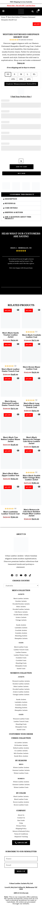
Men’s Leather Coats (21, 647)
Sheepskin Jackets (21, 638)
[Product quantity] (21, 161)
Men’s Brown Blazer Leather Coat (31, 368)
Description (11, 199)
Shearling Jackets (21, 636)
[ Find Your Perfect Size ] (21, 97)
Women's (21, 778)
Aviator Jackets (21, 617)
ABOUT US (21, 534)
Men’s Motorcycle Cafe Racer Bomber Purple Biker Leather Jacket (31, 513)
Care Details (11, 208)
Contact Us (21, 818)
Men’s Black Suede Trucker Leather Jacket (10, 335)
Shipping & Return (14, 212)
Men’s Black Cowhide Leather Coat (31, 336)
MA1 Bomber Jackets (21, 753)
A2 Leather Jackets (21, 742)
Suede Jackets (21, 625)
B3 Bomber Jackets (21, 745)
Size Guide (21, 820)
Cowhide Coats (21, 660)
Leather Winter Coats (21, 655)
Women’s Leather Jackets (21, 681)
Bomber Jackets (21, 601)
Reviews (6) (10, 203)
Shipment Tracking (21, 836)
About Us (21, 815)
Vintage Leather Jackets (21, 694)
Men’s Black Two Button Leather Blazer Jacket (10, 439)
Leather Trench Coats (21, 649)
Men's (21, 764)
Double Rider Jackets (21, 614)
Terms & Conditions (21, 834)
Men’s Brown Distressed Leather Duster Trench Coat (10, 403)
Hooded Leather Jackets (21, 609)
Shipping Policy (21, 828)
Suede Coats (21, 668)
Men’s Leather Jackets (21, 598)
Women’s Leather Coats (21, 719)
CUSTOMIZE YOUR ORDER (21, 734)
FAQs (21, 823)
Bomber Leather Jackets (21, 684)
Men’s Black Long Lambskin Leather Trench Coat (31, 405)
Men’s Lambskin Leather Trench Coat (10, 513)
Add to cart (21, 167)
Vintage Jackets (21, 620)
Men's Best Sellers (14, 17)
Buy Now (21, 173)
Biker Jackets (21, 606)
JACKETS (21, 594)
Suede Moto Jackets (21, 756)
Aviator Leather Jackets (21, 692)
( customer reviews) (25, 40)
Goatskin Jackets (21, 633)
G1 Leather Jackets (21, 750)
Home (3, 17)
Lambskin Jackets (21, 627)
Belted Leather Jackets (21, 748)
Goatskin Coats (21, 658)
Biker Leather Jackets (21, 686)
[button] (32, 11)
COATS (21, 643)
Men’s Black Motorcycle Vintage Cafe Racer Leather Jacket (31, 440)
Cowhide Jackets (21, 630)
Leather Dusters (21, 652)
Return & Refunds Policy (21, 831)
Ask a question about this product (18, 218)
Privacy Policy (21, 826)
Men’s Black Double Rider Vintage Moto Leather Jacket (31, 478)
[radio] (8, 74)
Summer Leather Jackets (21, 770)
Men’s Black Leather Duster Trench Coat (10, 370)
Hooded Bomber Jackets (21, 604)
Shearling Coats (21, 663)
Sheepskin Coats (21, 666)
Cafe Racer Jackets (21, 612)
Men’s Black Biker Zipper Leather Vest (10, 475)
